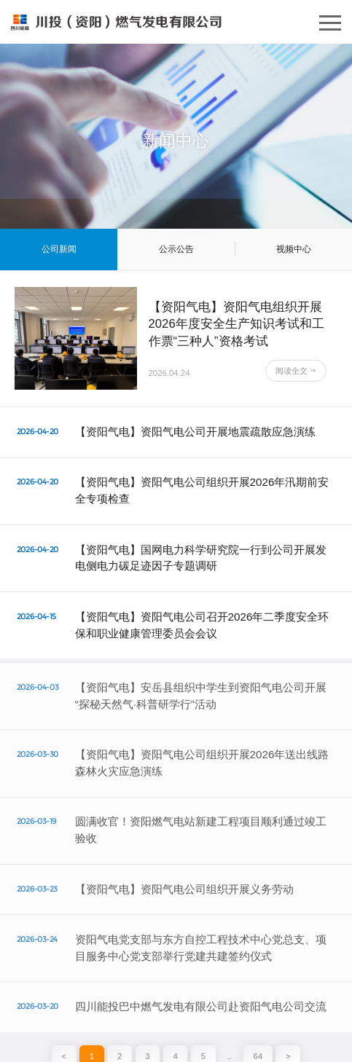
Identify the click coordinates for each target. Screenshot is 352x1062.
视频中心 (293, 249)
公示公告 (176, 249)
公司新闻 (59, 249)
